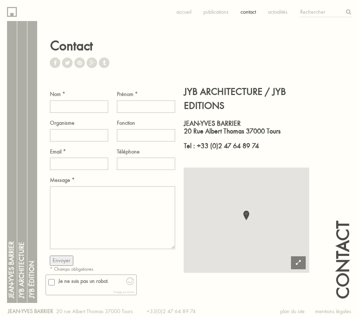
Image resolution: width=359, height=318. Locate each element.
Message (62, 180)
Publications (216, 11)
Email (58, 151)
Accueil (183, 11)
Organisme (62, 123)
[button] (246, 215)
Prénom (127, 94)
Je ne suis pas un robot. (83, 281)
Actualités (277, 11)
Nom (57, 94)
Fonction (126, 123)
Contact (248, 11)
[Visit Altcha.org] (130, 283)
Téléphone (128, 151)
